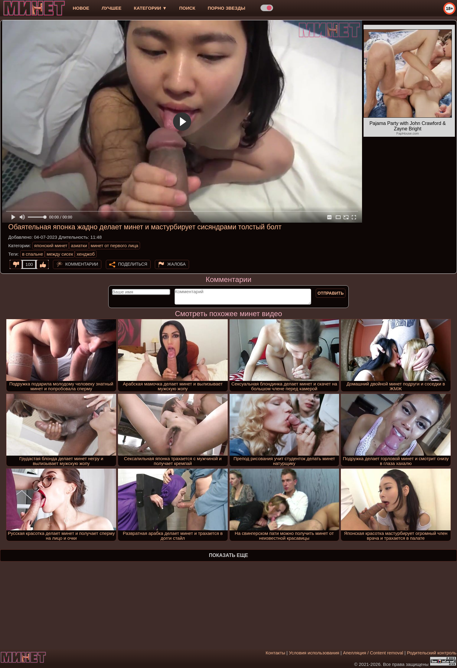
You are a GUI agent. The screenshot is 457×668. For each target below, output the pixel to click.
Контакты (275, 652)
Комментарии (81, 264)
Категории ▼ (150, 8)
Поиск (187, 8)
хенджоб (86, 254)
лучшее (111, 8)
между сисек (60, 254)
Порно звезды (226, 8)
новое (81, 8)
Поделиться (132, 264)
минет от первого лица (115, 245)
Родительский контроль (431, 652)
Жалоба (176, 264)
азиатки (79, 245)
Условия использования (314, 652)
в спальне (32, 254)
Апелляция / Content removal (373, 652)
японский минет (50, 245)
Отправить (331, 293)
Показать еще (228, 555)
